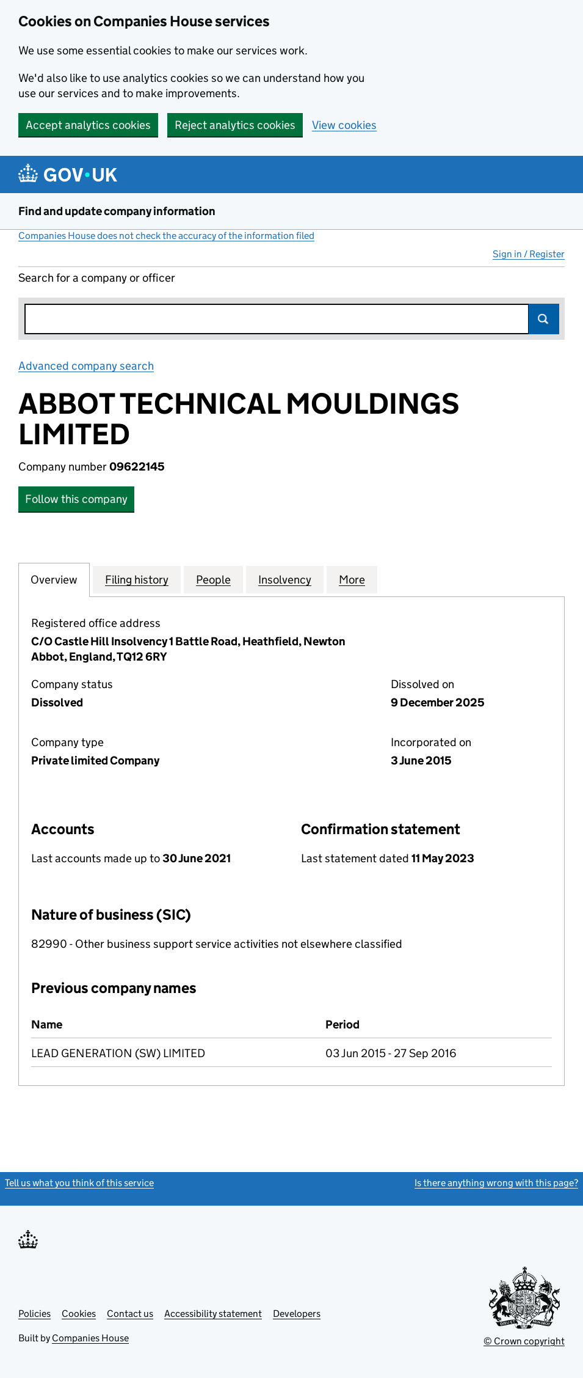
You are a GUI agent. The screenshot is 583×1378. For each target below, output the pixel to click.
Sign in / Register (529, 254)
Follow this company (76, 499)
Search (544, 319)
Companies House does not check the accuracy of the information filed (166, 235)
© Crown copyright (524, 1341)
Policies (34, 1313)
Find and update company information (116, 211)
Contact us (130, 1313)
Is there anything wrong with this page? (496, 1183)
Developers (296, 1313)
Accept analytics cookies (88, 125)
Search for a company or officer (96, 278)
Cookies (79, 1313)
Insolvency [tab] (284, 579)
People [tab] (213, 579)
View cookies (344, 125)
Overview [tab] (54, 579)
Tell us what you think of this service (79, 1183)
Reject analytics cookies (235, 125)
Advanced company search (86, 366)
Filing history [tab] (136, 579)
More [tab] (352, 579)
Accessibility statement (213, 1313)
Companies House (90, 1338)
